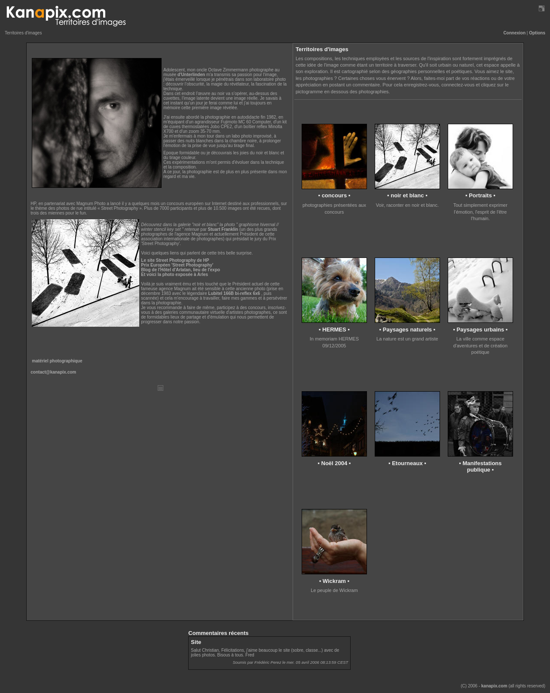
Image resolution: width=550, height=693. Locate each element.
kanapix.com (494, 686)
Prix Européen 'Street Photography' (177, 265)
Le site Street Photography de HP (175, 260)
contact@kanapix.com (53, 372)
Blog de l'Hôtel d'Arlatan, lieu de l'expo (180, 269)
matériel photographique (57, 361)
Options (537, 33)
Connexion (514, 33)
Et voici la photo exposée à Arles (174, 274)
